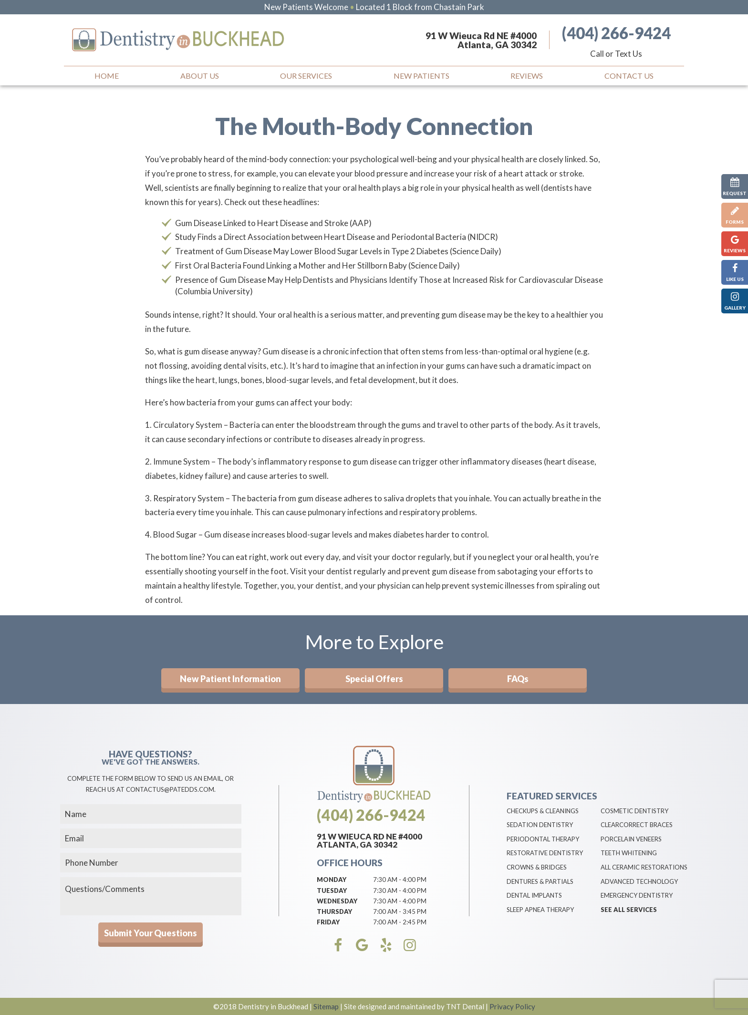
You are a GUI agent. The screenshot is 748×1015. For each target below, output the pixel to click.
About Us (199, 75)
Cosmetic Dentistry (634, 811)
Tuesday (332, 890)
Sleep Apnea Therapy (540, 909)
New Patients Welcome (306, 7)
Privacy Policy (512, 1006)
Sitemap (326, 1006)
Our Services (306, 75)
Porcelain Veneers (631, 839)
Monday (331, 879)
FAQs (518, 678)
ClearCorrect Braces (637, 825)
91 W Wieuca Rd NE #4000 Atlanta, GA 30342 (481, 40)
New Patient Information (230, 678)
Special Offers (374, 678)
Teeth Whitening (629, 853)
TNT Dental (465, 1006)
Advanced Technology (639, 881)
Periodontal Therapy (543, 839)
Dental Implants (534, 895)
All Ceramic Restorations (644, 867)
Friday (328, 922)
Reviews (526, 75)
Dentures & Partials (540, 881)
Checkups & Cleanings (543, 811)
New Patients (421, 75)
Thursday (334, 911)
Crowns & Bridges (537, 867)
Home (106, 75)
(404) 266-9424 (616, 32)
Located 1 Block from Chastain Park (420, 7)
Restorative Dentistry (545, 853)
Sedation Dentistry (540, 825)
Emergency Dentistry (637, 895)
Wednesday (337, 901)
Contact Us (629, 75)
